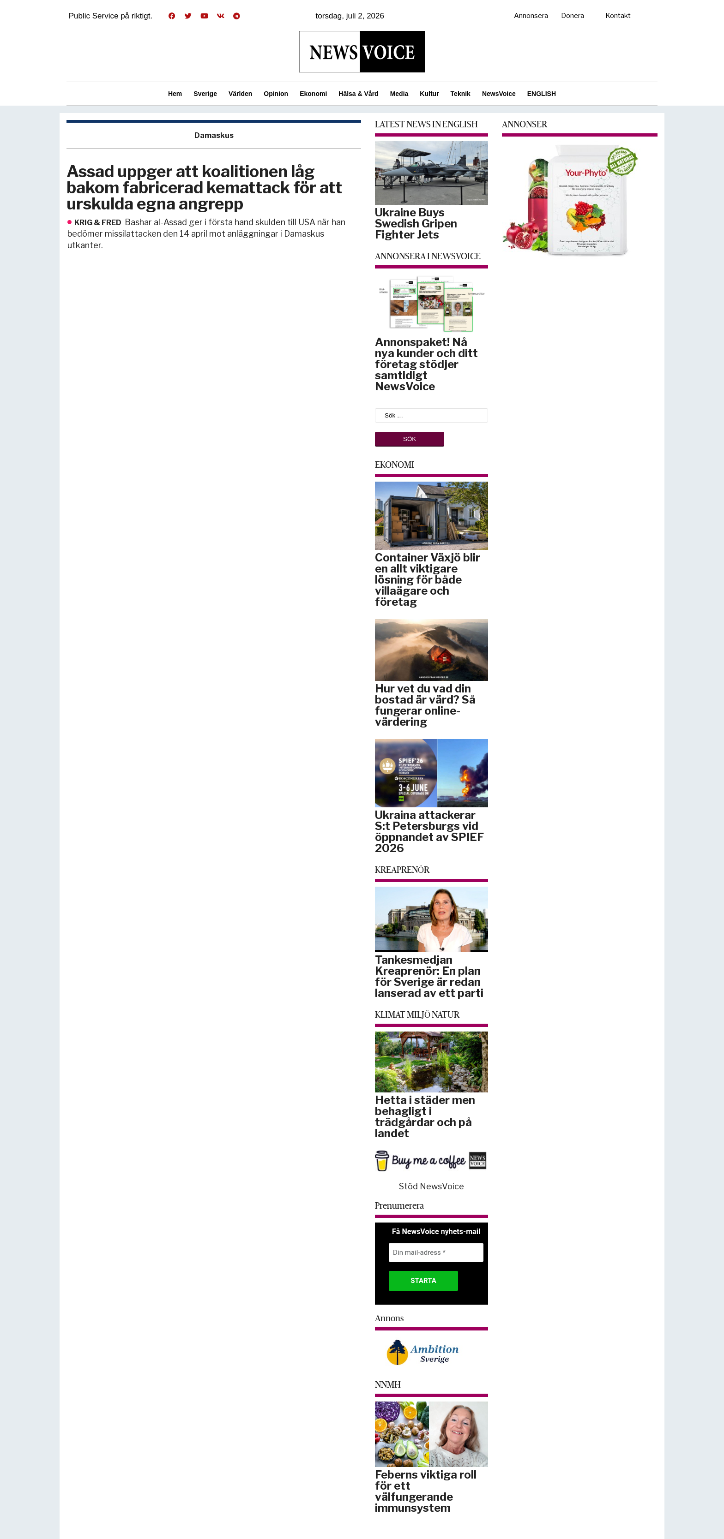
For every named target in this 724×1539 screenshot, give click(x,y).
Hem (175, 93)
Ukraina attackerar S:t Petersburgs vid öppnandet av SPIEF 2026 (429, 831)
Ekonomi (313, 93)
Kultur (429, 93)
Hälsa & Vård (358, 93)
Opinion (276, 93)
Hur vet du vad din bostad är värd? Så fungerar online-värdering (425, 705)
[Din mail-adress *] (436, 1252)
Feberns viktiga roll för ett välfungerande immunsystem (426, 1491)
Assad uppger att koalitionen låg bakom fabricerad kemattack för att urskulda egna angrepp (204, 187)
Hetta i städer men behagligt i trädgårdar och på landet (425, 1116)
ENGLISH (541, 93)
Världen (240, 93)
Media (399, 93)
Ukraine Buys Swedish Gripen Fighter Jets (416, 223)
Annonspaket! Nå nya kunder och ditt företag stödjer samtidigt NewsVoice (426, 364)
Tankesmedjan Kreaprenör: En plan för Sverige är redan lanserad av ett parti (429, 976)
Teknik (461, 93)
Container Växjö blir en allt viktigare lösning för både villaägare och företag (427, 579)
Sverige (205, 93)
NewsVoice (499, 93)
